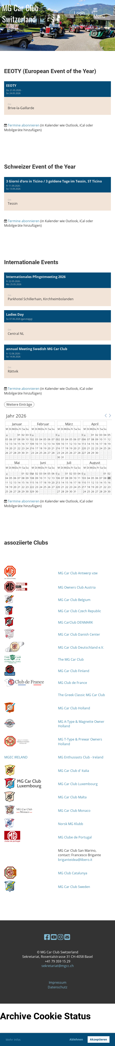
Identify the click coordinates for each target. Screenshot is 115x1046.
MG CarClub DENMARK (75, 622)
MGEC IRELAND (16, 757)
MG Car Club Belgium (74, 600)
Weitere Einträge (19, 404)
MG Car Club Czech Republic (79, 611)
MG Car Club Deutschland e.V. (81, 647)
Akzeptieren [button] (98, 1039)
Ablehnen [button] (76, 1039)
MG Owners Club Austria (77, 587)
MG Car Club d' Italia (73, 770)
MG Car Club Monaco (74, 810)
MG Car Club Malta (72, 797)
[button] (57, 98)
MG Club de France (72, 682)
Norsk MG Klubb (70, 824)
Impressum (57, 982)
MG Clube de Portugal (75, 837)
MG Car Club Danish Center (79, 634)
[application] (58, 454)
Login (79, 13)
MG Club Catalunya (72, 873)
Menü (99, 13)
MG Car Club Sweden (74, 886)
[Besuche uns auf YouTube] (54, 937)
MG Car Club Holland (74, 708)
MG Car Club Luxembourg (78, 784)
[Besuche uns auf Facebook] (47, 937)
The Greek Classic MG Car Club (81, 695)
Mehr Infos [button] (13, 1040)
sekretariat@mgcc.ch (57, 966)
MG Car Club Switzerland (20, 13)
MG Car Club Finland (73, 671)
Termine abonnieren (23, 125)
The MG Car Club (71, 659)
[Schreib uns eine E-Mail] (67, 937)
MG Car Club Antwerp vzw (77, 573)
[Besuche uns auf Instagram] (60, 937)
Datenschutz (57, 987)
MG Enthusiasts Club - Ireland (80, 757)
